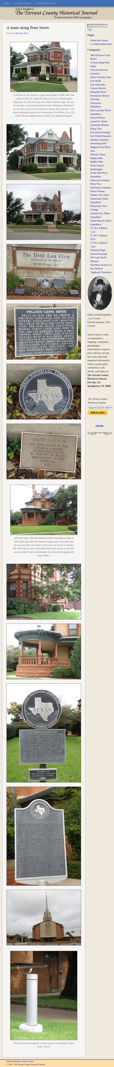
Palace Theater (97, 191)
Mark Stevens (27, 1061)
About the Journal (22, 3)
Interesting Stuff (98, 143)
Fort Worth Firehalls (100, 132)
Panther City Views (99, 195)
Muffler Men (96, 161)
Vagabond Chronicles (100, 272)
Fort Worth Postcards (100, 136)
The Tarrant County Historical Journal (29, 1064)
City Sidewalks (97, 84)
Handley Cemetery (99, 139)
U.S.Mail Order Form (44, 3)
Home (7, 3)
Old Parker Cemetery (100, 187)
